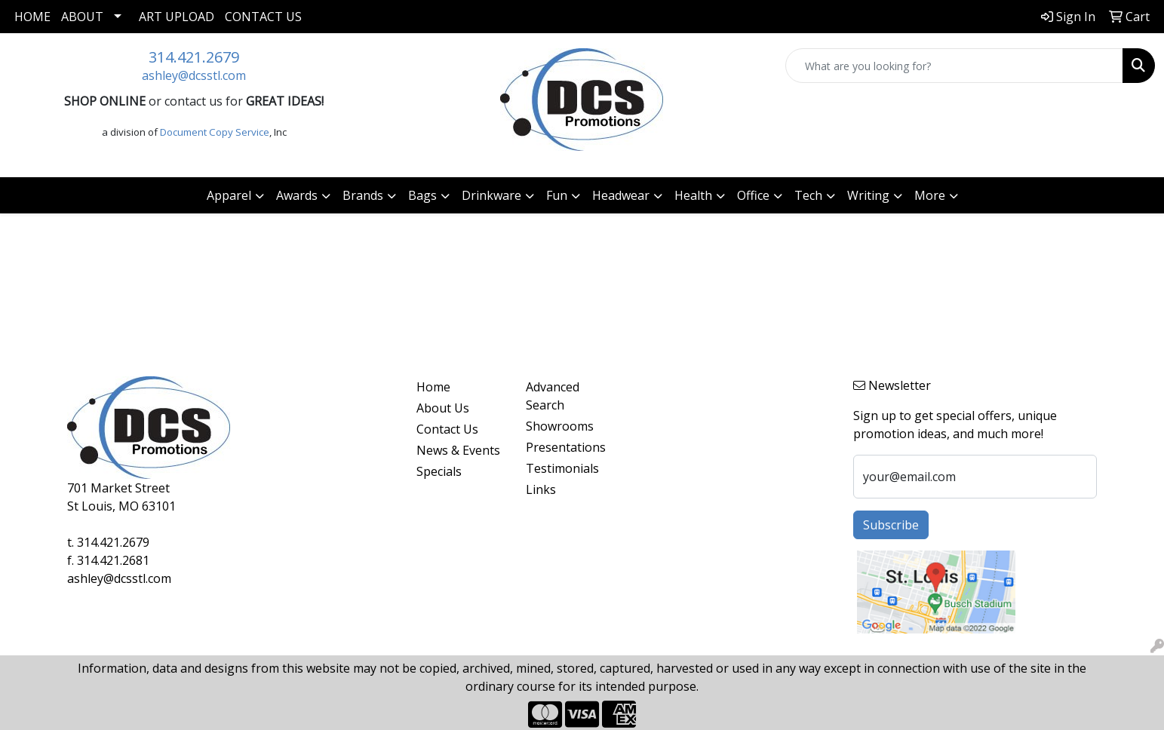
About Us (442, 408)
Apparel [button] (229, 195)
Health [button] (693, 195)
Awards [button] (297, 195)
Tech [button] (808, 195)
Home (32, 16)
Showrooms (560, 426)
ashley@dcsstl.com (194, 75)
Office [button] (753, 195)
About (82, 16)
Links (541, 489)
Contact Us (263, 16)
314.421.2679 (194, 57)
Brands (362, 195)
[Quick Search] (954, 65)
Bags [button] (422, 195)
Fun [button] (556, 195)
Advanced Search (552, 396)
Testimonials (562, 468)
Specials (439, 471)
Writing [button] (868, 195)
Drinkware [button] (491, 195)
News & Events (458, 450)
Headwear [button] (621, 195)
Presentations (566, 447)
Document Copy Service (214, 132)
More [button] (929, 195)
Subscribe (891, 525)
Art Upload (176, 16)
